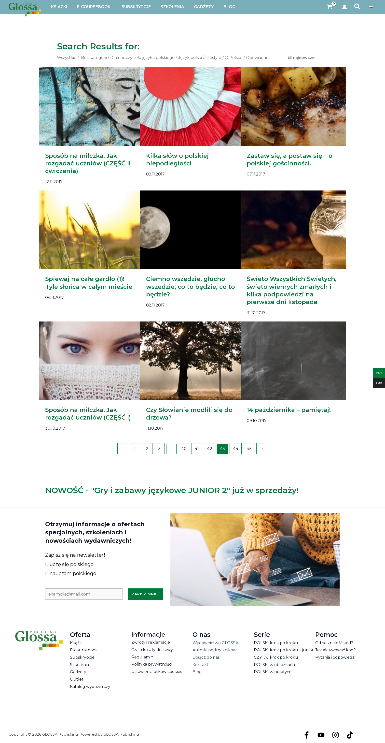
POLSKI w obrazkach (274, 664)
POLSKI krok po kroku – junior (284, 649)
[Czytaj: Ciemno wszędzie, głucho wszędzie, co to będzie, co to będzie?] (192, 229)
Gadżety (78, 671)
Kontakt (200, 664)
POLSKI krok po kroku (276, 642)
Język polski (190, 57)
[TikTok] (346, 734)
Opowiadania (259, 57)
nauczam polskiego (70, 573)
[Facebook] (306, 734)
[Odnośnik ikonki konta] (344, 6)
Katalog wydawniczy (90, 686)
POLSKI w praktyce (272, 671)
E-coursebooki (84, 649)
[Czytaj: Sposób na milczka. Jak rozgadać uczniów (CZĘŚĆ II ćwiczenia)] (91, 106)
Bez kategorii (94, 57)
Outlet (76, 679)
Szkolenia (79, 664)
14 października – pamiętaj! (289, 409)
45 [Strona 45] (247, 448)
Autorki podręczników (214, 649)
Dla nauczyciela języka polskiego (142, 57)
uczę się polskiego (69, 564)
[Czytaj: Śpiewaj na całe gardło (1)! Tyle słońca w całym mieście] (91, 229)
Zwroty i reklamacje (150, 642)
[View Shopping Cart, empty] (330, 7)
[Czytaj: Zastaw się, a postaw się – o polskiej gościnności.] (293, 106)
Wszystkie (66, 57)
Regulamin (142, 656)
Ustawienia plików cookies (156, 671)
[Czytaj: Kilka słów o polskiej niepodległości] (192, 106)
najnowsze (304, 57)
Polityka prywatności (151, 664)
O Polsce (233, 57)
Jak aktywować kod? (335, 649)
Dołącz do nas (206, 657)
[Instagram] (333, 734)
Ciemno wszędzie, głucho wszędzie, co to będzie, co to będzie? (190, 286)
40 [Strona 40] (184, 448)
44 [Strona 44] (234, 448)
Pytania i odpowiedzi (335, 657)
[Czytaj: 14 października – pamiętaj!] (293, 360)
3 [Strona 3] (160, 448)
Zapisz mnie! (145, 593)
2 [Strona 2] (148, 448)
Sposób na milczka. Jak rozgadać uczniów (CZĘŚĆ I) (88, 413)
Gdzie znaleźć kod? (334, 642)
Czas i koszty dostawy (152, 649)
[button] (357, 6)
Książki (76, 642)
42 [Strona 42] (209, 448)
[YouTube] (319, 734)
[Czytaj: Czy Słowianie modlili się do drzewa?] (192, 360)
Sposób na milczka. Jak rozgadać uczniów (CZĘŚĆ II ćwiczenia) (88, 163)
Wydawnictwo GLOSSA (215, 642)
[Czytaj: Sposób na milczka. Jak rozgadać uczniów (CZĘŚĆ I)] (91, 360)
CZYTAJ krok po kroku (276, 657)
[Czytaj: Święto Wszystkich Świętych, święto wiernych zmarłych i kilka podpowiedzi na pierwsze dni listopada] (293, 229)
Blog (197, 671)
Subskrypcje (82, 657)
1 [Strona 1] (137, 448)
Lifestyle (213, 57)
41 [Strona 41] (197, 448)
